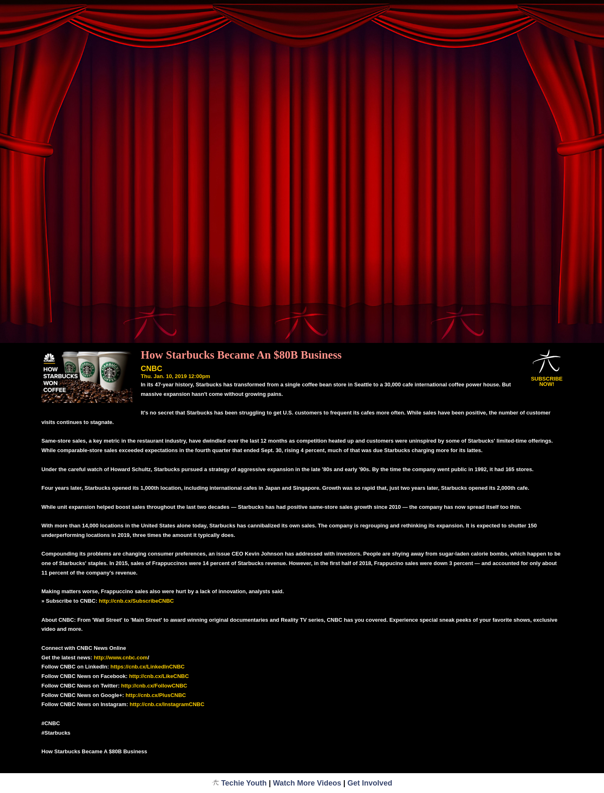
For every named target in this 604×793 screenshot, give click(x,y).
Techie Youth (239, 783)
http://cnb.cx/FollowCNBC (154, 686)
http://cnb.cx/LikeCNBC (159, 676)
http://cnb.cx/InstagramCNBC (167, 704)
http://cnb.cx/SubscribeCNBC (136, 601)
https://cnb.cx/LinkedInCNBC (148, 667)
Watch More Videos (307, 783)
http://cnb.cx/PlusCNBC (155, 695)
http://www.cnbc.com (120, 657)
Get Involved (369, 783)
